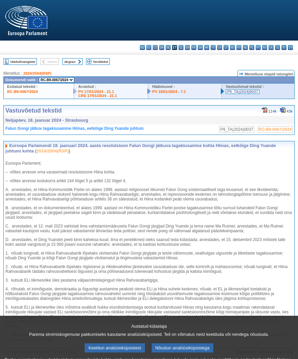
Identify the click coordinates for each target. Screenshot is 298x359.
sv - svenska (290, 47)
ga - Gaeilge (200, 47)
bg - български (142, 47)
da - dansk (161, 47)
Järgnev (70, 62)
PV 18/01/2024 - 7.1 (169, 92)
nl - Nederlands (245, 47)
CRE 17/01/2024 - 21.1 (97, 96)
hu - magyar (232, 47)
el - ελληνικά (181, 47)
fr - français (193, 47)
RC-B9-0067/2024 (22, 92)
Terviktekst (100, 62)
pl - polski (251, 47)
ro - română (264, 47)
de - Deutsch (168, 47)
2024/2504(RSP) (37, 73)
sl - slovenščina (277, 47)
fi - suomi (283, 47)
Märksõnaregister (23, 62)
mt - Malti (238, 47)
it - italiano (213, 47)
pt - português (258, 47)
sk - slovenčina (271, 47)
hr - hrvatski (206, 47)
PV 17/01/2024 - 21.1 (96, 92)
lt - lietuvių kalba (226, 47)
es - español (148, 47)
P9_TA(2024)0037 (242, 92)
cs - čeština (155, 47)
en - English (187, 47)
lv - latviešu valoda (219, 47)
